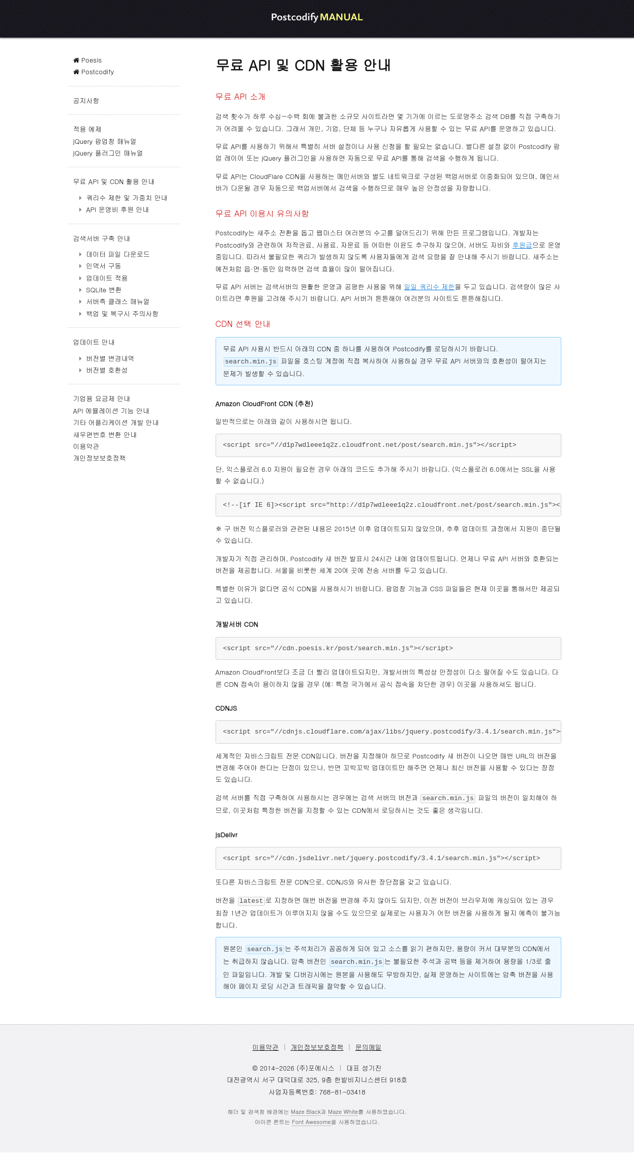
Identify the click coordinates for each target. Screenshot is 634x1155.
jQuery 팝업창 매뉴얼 (105, 141)
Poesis (87, 60)
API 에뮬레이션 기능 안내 (111, 410)
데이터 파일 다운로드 (118, 254)
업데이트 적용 (107, 278)
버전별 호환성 (107, 370)
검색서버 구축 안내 (102, 238)
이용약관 (86, 446)
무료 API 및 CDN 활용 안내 (114, 181)
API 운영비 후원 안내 (117, 209)
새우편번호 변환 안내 (105, 434)
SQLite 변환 (104, 289)
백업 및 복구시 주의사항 (122, 313)
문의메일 (368, 1049)
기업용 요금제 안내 (102, 398)
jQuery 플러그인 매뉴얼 (108, 153)
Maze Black (306, 1114)
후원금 (522, 245)
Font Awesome (311, 1124)
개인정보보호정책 (99, 458)
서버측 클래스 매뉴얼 (118, 301)
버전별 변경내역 (110, 358)
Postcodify (93, 71)
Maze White (343, 1114)
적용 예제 (87, 129)
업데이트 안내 (94, 342)
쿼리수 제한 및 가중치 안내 (126, 197)
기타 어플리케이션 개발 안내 (116, 422)
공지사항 (86, 100)
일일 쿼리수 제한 (429, 286)
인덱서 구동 (103, 265)
